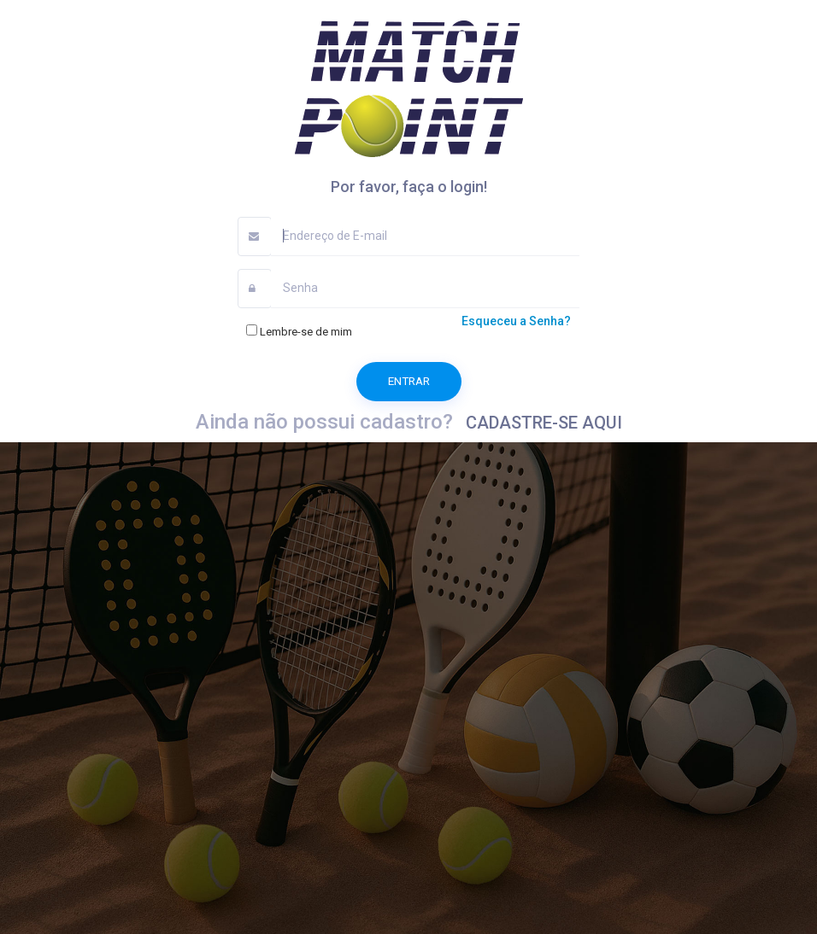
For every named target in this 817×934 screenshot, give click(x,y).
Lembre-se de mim (299, 330)
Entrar (409, 381)
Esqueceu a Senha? (516, 321)
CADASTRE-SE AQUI (544, 422)
